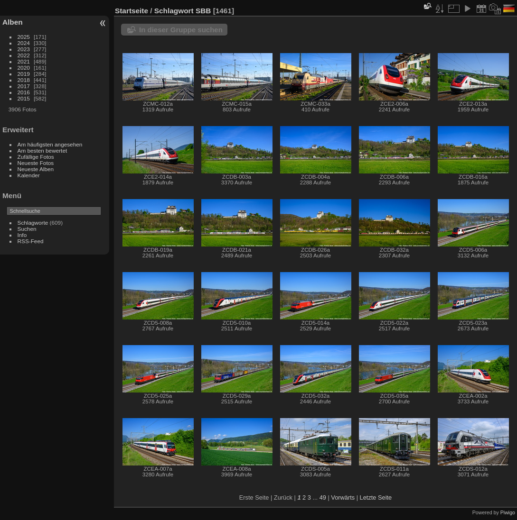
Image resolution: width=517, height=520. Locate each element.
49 (323, 497)
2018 (24, 80)
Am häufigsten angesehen (50, 144)
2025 (24, 37)
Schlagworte (33, 222)
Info (22, 235)
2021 (24, 61)
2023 (24, 49)
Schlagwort (174, 11)
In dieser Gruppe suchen (181, 30)
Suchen (27, 229)
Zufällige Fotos (36, 157)
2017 (24, 86)
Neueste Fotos (36, 163)
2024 (24, 43)
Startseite (131, 11)
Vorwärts (343, 497)
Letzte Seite (376, 497)
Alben (12, 22)
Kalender (29, 175)
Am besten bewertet (42, 150)
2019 (24, 74)
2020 (24, 67)
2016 (24, 92)
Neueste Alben (36, 169)
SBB (203, 11)
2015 (24, 98)
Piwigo (507, 512)
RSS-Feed (31, 241)
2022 (24, 55)
